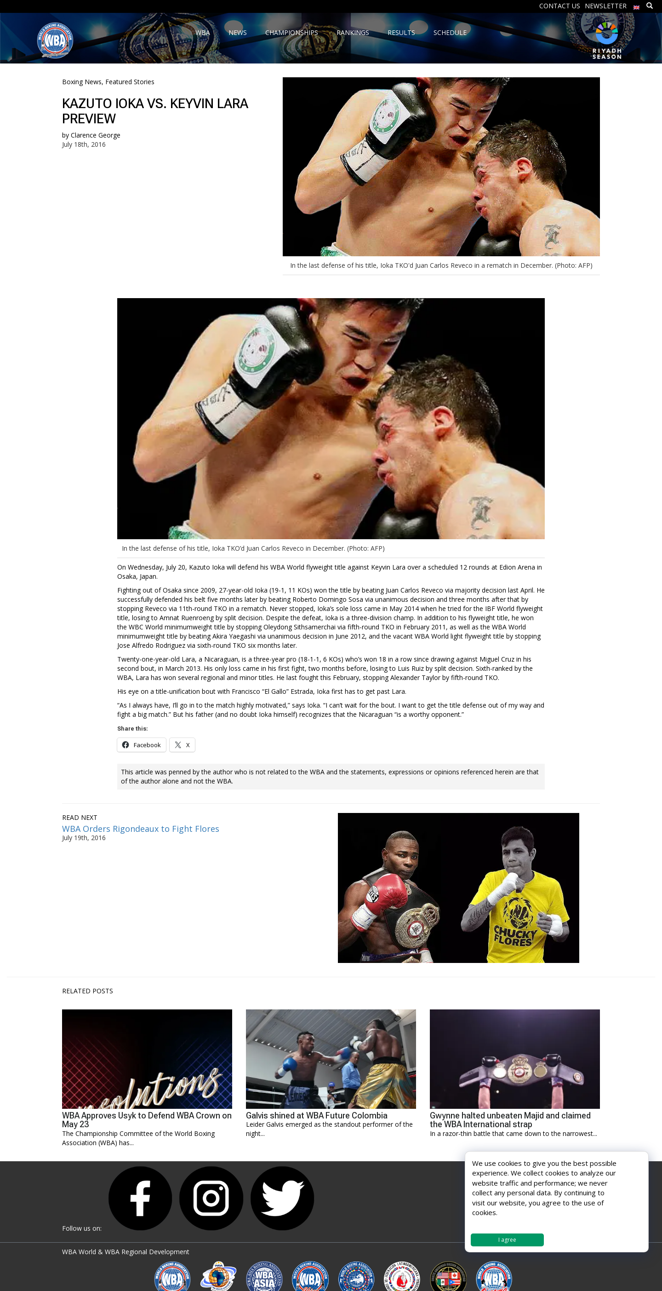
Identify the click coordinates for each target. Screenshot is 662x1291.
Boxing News (82, 81)
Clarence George (95, 135)
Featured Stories (129, 81)
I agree (507, 1240)
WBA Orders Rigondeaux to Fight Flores (140, 828)
